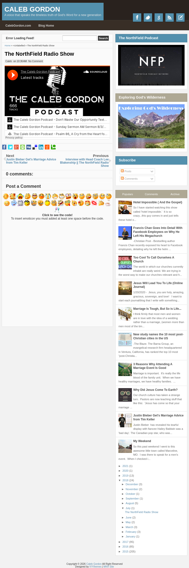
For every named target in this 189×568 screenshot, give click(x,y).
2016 (125, 546)
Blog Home (46, 25)
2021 (125, 466)
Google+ (158, 17)
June (129, 517)
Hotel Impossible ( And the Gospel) (157, 202)
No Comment (35, 61)
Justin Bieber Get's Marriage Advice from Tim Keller (158, 417)
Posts (126, 171)
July (128, 508)
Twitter (147, 17)
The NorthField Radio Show (39, 54)
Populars (127, 194)
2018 (125, 480)
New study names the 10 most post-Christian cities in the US (158, 336)
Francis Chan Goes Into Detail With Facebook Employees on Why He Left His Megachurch (157, 231)
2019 (125, 475)
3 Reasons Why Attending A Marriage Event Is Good (152, 366)
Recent (180, 17)
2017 (125, 541)
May (129, 522)
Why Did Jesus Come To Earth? (155, 390)
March (130, 527)
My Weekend (142, 441)
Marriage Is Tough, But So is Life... (157, 308)
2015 (125, 551)
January (131, 536)
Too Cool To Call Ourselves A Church (153, 259)
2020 (125, 470)
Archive (175, 194)
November (132, 489)
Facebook (137, 17)
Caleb (8, 61)
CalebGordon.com (18, 25)
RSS (169, 17)
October (131, 493)
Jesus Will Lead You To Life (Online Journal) (158, 285)
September (133, 498)
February (131, 531)
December (132, 484)
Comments (129, 178)
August (130, 503)
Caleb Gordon (32, 9)
